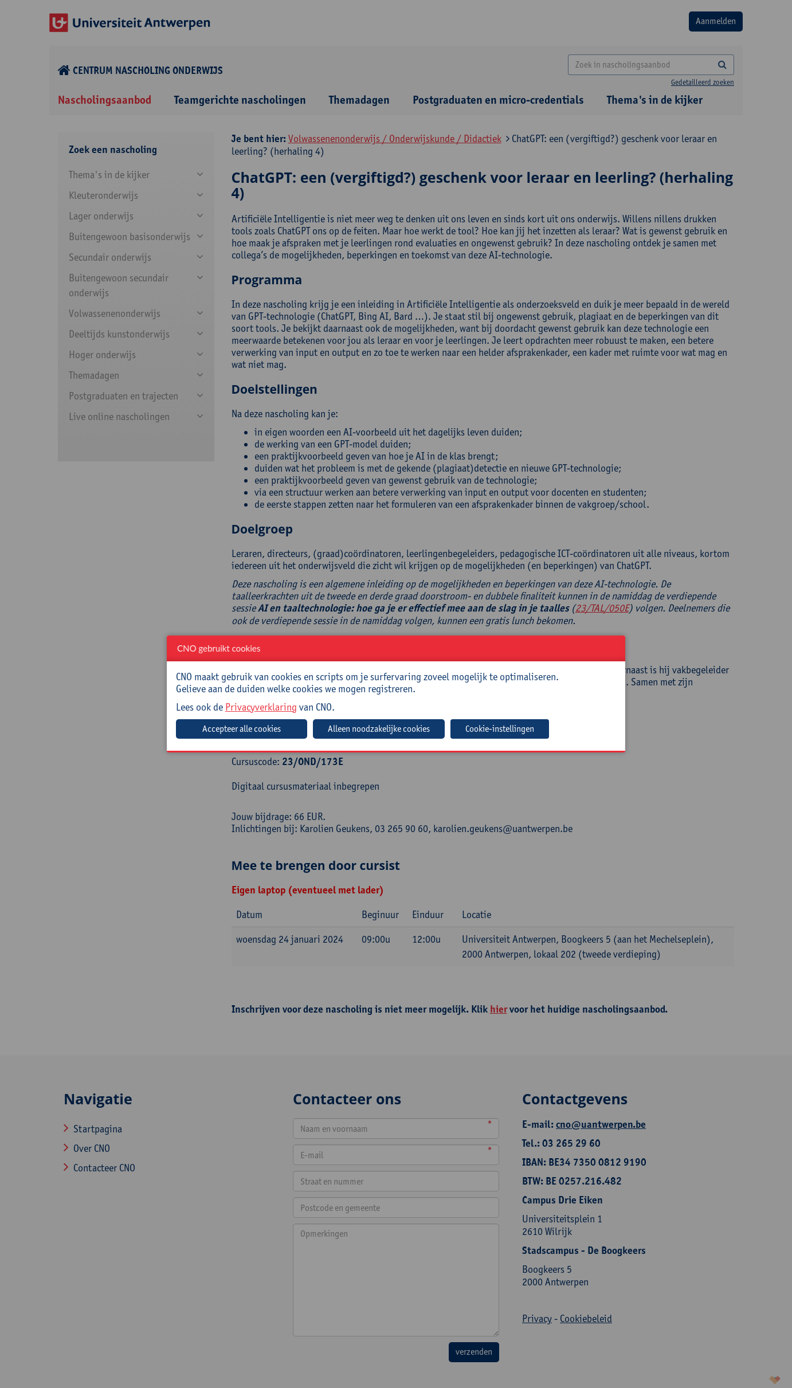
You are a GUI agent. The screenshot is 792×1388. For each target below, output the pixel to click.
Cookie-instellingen (499, 728)
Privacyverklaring (261, 707)
